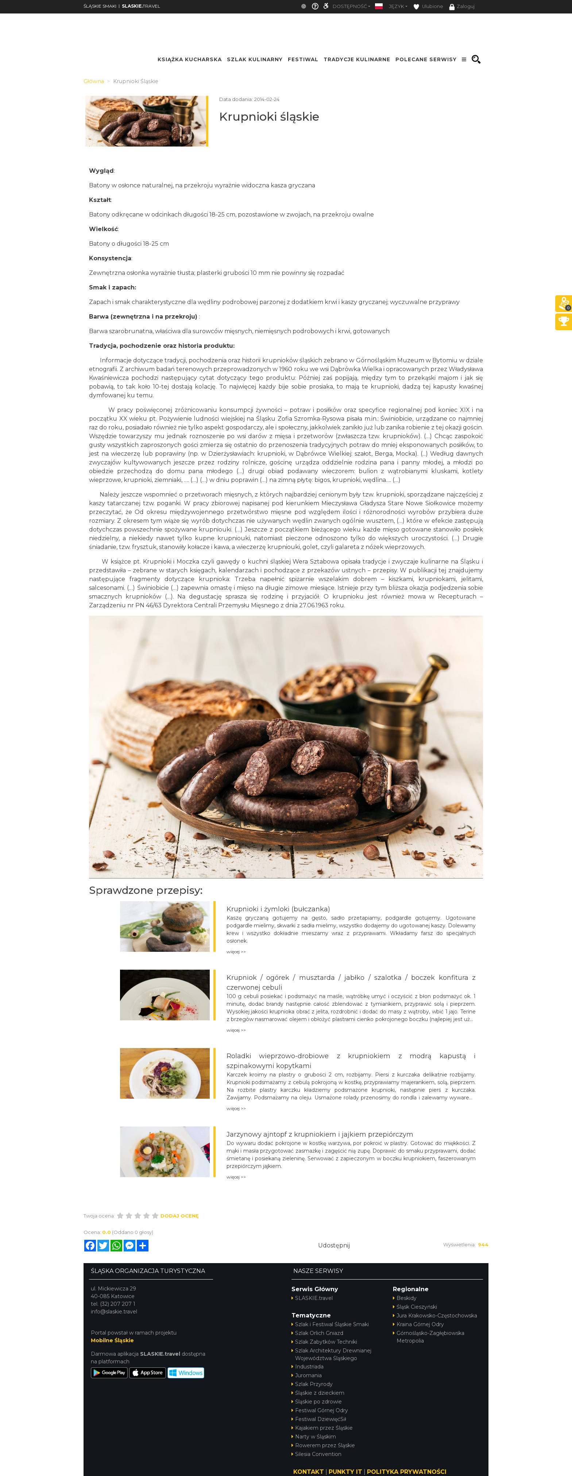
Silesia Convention (316, 1454)
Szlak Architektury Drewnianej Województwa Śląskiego (331, 1354)
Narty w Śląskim (313, 1436)
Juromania (306, 1375)
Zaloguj (462, 7)
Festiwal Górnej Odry (319, 1410)
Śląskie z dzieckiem (317, 1393)
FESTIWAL (303, 59)
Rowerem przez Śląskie (323, 1445)
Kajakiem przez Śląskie (322, 1428)
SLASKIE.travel (312, 1298)
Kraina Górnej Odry (418, 1324)
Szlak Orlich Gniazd (317, 1333)
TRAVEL (141, 6)
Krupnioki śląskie (269, 116)
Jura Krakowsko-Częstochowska (435, 1315)
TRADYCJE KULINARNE (357, 59)
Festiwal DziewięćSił (318, 1419)
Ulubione (428, 7)
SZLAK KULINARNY (255, 59)
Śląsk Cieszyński (415, 1307)
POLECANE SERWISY (426, 59)
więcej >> (236, 951)
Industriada (307, 1366)
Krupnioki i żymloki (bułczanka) (278, 909)
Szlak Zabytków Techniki (324, 1342)
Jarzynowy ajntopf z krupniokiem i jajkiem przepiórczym (320, 1134)
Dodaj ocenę (180, 1216)
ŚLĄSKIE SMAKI (100, 6)
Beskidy (405, 1298)
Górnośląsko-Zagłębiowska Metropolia (428, 1337)
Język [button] (396, 6)
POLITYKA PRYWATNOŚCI (407, 1471)
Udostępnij (334, 1245)
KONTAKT (308, 1471)
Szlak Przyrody (312, 1384)
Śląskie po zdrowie (316, 1401)
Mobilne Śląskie (112, 1340)
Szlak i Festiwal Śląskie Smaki (330, 1324)
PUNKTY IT (345, 1471)
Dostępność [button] (350, 6)
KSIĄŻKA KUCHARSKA (190, 59)
